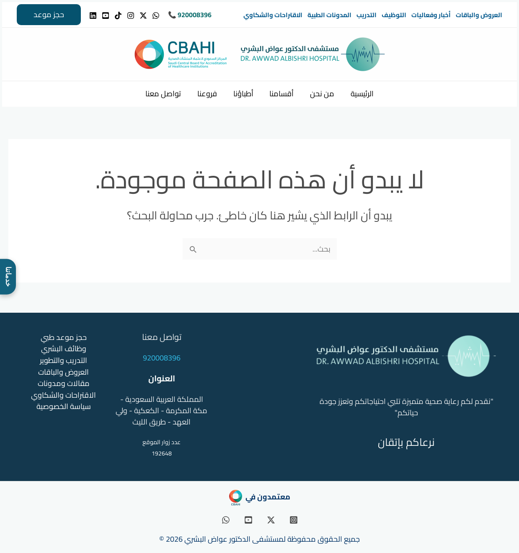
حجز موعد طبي (64, 337)
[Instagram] (130, 15)
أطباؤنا (244, 93)
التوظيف (394, 15)
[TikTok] (118, 15)
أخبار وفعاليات (431, 15)
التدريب (366, 15)
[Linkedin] (93, 15)
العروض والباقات (479, 15)
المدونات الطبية (329, 15)
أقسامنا (281, 93)
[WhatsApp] (156, 15)
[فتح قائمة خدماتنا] (8, 276)
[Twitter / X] (271, 520)
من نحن (320, 93)
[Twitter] (143, 15)
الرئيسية (359, 93)
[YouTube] (105, 15)
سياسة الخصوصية (63, 405)
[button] (49, 14)
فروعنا (209, 93)
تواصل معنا (166, 93)
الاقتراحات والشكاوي (272, 15)
